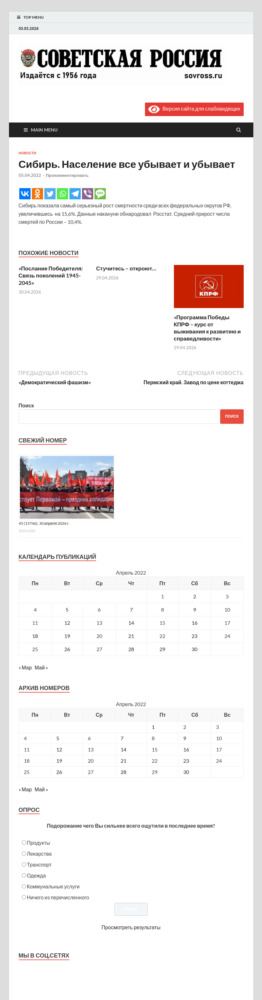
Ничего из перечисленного (58, 897)
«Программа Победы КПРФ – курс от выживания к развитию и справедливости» (207, 328)
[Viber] (87, 193)
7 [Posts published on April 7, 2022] (122, 738)
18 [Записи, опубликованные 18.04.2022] (35, 636)
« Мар (25, 667)
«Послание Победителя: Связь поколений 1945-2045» (51, 275)
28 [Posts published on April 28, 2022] (123, 772)
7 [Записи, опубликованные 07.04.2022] (131, 609)
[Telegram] (75, 193)
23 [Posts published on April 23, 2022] (186, 761)
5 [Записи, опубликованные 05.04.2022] (67, 609)
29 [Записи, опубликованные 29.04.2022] (162, 649)
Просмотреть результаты (131, 927)
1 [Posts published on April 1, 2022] (153, 727)
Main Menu (44, 129)
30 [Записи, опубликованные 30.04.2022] (194, 649)
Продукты (38, 843)
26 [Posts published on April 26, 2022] (59, 772)
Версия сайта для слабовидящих (194, 108)
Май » (41, 667)
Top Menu (33, 17)
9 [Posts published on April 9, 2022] (184, 738)
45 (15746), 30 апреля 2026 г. (44, 523)
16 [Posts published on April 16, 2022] (186, 749)
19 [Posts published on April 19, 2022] (59, 761)
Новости (27, 153)
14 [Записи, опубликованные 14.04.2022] (131, 623)
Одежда (36, 875)
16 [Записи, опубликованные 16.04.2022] (194, 623)
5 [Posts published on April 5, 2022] (57, 738)
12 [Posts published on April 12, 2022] (59, 749)
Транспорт (39, 864)
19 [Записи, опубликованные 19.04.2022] (67, 636)
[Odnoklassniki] (37, 193)
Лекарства (39, 853)
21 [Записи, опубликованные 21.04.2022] (131, 636)
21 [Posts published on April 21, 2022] (123, 761)
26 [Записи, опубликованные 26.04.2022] (67, 649)
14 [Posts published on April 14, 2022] (123, 749)
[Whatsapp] (62, 193)
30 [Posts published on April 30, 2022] (186, 772)
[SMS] (100, 193)
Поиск (26, 405)
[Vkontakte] (25, 193)
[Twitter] (50, 193)
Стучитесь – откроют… (126, 268)
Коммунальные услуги (53, 886)
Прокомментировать (67, 175)
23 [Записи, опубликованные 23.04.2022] (194, 636)
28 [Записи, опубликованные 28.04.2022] (131, 649)
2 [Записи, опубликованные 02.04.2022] (194, 596)
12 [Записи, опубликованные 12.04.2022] (67, 623)
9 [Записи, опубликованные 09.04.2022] (194, 609)
